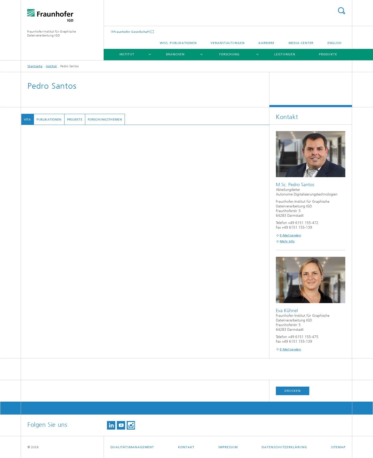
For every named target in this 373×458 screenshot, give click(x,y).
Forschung (229, 54)
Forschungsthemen (105, 119)
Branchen (175, 54)
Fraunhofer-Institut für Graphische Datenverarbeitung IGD (51, 33)
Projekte (74, 119)
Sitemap (338, 447)
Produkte (328, 54)
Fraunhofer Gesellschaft (131, 31)
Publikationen (48, 119)
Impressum (228, 447)
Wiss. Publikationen (178, 43)
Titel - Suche (341, 10)
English (334, 43)
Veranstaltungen (228, 43)
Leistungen (284, 54)
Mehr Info (287, 241)
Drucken (292, 391)
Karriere (267, 43)
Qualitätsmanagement (132, 447)
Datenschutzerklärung (284, 447)
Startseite (34, 66)
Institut (126, 54)
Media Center (301, 43)
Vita (27, 119)
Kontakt (186, 447)
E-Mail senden (290, 235)
